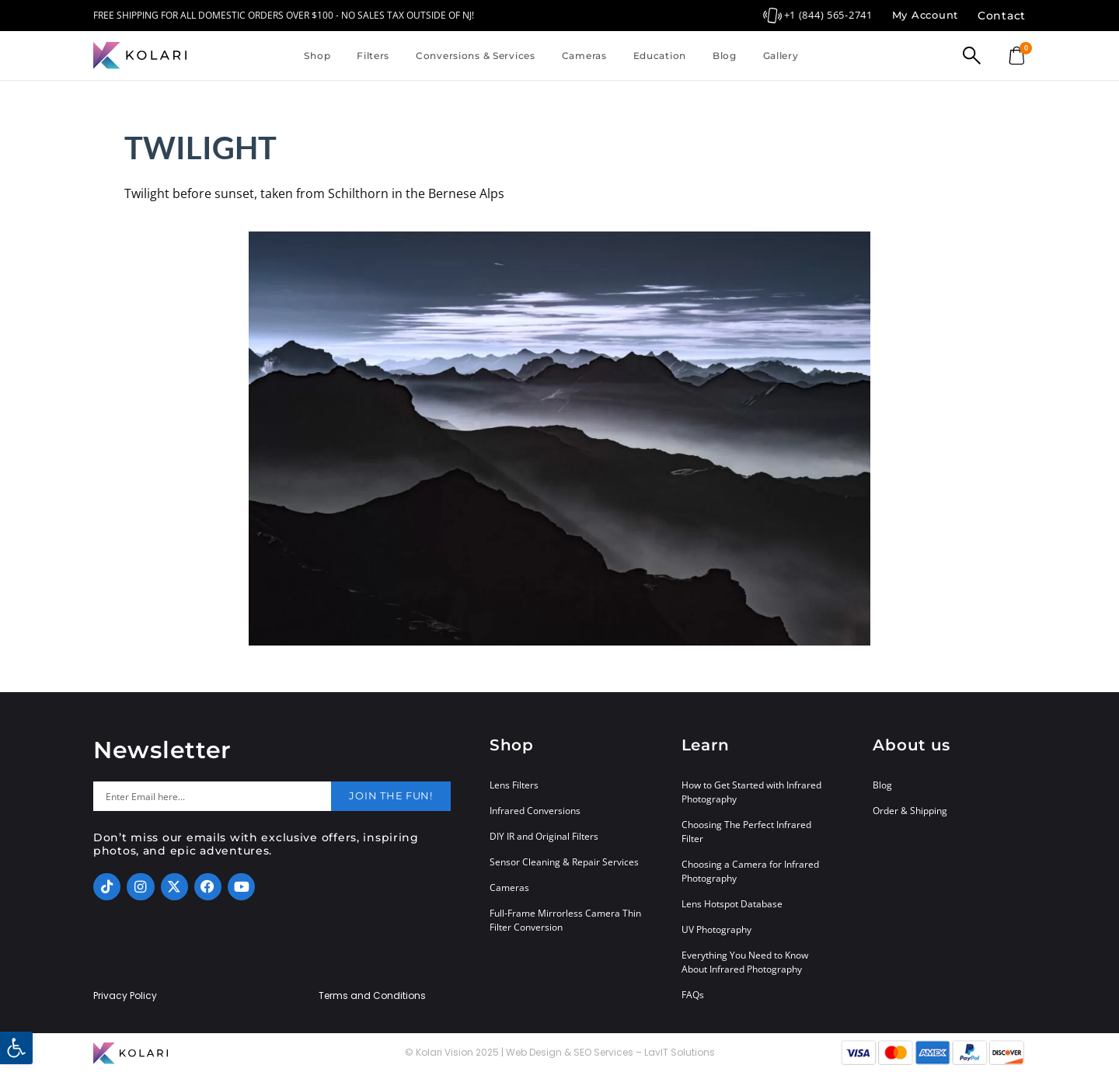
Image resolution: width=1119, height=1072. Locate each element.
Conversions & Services (475, 55)
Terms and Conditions (372, 996)
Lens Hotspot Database (732, 903)
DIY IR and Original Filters (544, 836)
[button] (16, 1048)
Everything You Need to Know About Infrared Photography (745, 962)
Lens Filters (514, 785)
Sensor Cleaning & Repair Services (564, 861)
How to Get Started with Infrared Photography (751, 792)
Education (659, 55)
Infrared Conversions (535, 810)
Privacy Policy (125, 996)
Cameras (584, 55)
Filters (373, 55)
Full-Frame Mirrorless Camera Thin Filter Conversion (565, 920)
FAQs (693, 994)
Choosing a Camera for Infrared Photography (750, 871)
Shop (317, 55)
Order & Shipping (910, 810)
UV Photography (716, 929)
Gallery (781, 55)
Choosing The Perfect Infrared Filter (746, 831)
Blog (725, 55)
